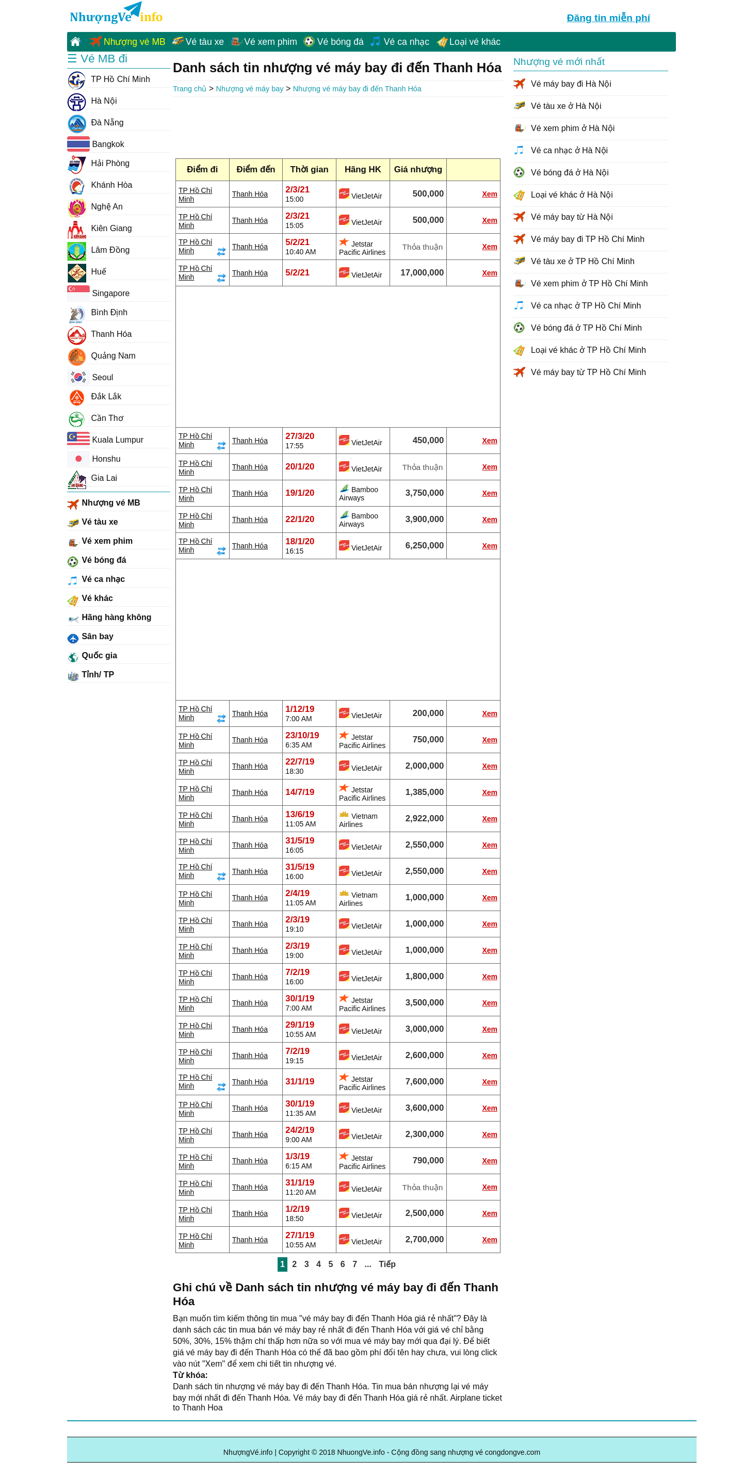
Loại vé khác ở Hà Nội (572, 194)
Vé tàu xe (205, 42)
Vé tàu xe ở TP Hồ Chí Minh (583, 261)
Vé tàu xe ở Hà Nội (566, 106)
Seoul (90, 377)
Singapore (98, 293)
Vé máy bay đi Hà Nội (571, 83)
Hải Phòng (98, 163)
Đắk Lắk (94, 396)
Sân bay (90, 638)
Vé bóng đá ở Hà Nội (570, 172)
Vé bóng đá (340, 42)
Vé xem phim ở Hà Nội (573, 128)
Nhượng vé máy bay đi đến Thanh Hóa (357, 89)
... (368, 1264)
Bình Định (97, 312)
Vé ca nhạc (406, 42)
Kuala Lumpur (105, 439)
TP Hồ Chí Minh (108, 79)
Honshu (94, 458)
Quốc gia (92, 657)
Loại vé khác (474, 42)
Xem (489, 194)
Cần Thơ (95, 418)
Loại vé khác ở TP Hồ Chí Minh (588, 350)
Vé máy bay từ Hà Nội (572, 217)
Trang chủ (189, 89)
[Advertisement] (338, 125)
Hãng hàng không (109, 619)
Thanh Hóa (250, 194)
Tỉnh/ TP (90, 676)
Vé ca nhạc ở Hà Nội (569, 150)
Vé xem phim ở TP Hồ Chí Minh (589, 283)
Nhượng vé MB (135, 42)
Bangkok (95, 144)
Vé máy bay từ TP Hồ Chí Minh (588, 372)
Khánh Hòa (100, 185)
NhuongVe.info (115, 13)
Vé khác (90, 600)
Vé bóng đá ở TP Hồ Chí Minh (586, 327)
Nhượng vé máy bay (250, 89)
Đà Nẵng (95, 123)
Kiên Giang (99, 228)
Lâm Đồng (98, 250)
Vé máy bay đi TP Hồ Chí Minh (587, 239)
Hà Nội (92, 101)
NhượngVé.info (248, 1452)
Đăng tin (608, 16)
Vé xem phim (270, 42)
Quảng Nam (101, 356)
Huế (86, 272)
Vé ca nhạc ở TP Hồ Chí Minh (586, 305)
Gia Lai (92, 478)
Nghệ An (95, 207)
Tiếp (387, 1264)
